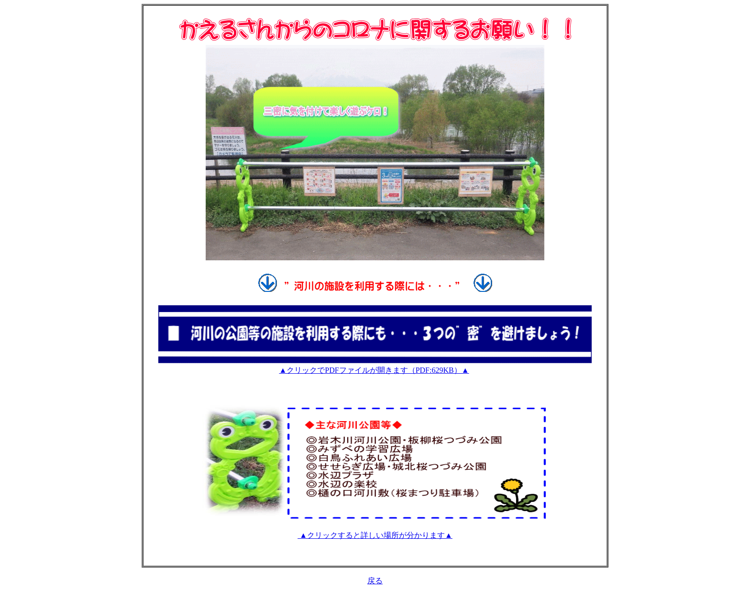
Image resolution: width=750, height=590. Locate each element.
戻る (375, 581)
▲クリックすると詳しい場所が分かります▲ (375, 535)
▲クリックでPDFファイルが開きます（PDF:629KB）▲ (374, 370)
